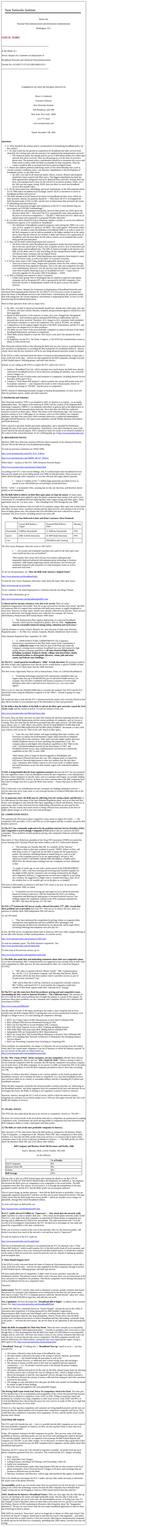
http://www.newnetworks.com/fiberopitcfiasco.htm (23, 713)
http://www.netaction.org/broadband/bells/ (20, 576)
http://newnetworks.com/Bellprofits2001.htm (21, 1209)
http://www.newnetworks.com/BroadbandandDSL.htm (25, 599)
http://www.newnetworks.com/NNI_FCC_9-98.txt (23, 453)
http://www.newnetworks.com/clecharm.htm (21, 946)
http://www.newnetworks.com (71, 433)
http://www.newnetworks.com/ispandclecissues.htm (24, 955)
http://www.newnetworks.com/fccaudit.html (20, 1241)
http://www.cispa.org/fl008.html (15, 1006)
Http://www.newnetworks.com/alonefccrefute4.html (24, 467)
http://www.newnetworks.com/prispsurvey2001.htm (24, 939)
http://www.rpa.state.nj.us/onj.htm (16, 585)
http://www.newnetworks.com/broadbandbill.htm (33, 1304)
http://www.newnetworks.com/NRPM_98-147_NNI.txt (25, 458)
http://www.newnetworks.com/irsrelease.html (36, 1342)
